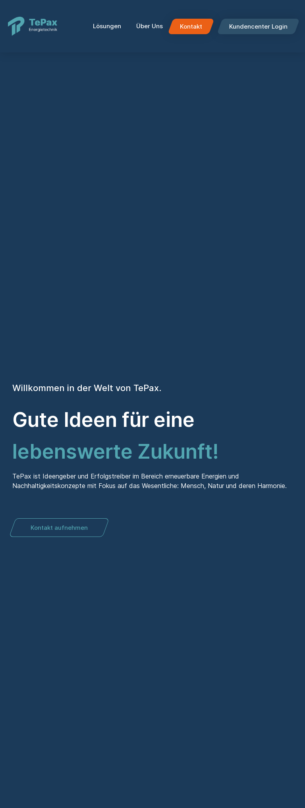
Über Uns (149, 26)
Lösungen (109, 26)
